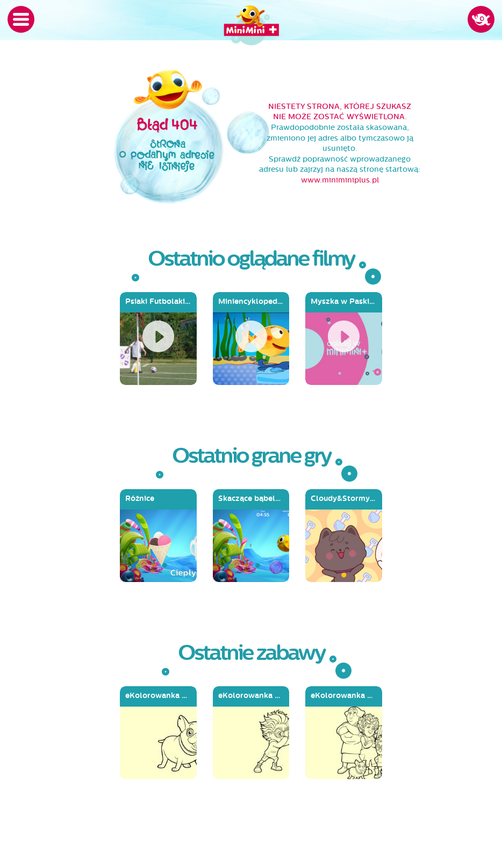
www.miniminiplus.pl (340, 180)
